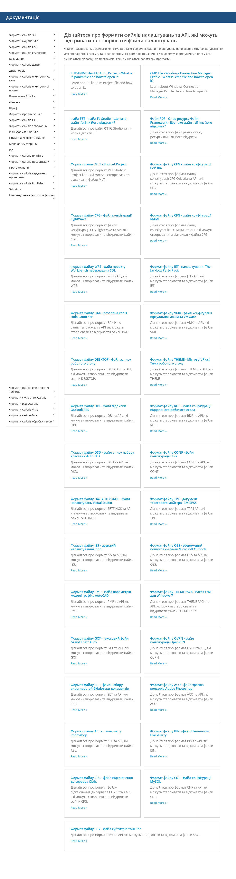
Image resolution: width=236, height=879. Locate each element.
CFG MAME (20, 251)
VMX (16, 376)
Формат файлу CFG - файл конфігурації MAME (180, 217)
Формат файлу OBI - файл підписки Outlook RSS (98, 408)
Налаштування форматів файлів (32, 196)
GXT (15, 287)
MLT (16, 305)
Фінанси (32, 102)
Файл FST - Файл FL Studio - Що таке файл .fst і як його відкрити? (98, 120)
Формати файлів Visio (32, 409)
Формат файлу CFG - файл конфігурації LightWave (101, 217)
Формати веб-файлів (32, 415)
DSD (16, 275)
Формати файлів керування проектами (32, 175)
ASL (15, 215)
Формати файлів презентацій (32, 161)
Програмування (32, 167)
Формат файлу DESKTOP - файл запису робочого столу (101, 361)
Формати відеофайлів (32, 403)
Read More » (79, 93)
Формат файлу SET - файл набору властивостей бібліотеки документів (100, 687)
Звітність (32, 189)
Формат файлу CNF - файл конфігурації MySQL (180, 780)
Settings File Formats (27, 204)
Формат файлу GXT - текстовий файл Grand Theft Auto (100, 640)
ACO (16, 210)
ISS (15, 293)
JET (15, 299)
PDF (32, 150)
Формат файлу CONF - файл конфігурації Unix (172, 454)
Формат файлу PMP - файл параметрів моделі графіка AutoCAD (101, 594)
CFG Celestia (21, 233)
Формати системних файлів (32, 397)
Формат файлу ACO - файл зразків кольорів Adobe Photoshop (177, 687)
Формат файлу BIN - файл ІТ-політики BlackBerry (179, 733)
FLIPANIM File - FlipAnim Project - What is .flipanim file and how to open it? (101, 75)
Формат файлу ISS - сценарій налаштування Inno (93, 547)
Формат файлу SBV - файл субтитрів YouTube (106, 829)
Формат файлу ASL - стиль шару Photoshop (96, 733)
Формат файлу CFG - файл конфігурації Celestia (180, 166)
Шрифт (32, 108)
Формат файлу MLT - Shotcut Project (99, 164)
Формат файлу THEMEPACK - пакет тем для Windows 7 (180, 594)
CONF (17, 263)
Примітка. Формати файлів (32, 138)
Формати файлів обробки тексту (32, 421)
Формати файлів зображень (32, 126)
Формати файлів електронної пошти (32, 88)
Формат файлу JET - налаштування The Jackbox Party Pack (180, 268)
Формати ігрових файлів (32, 114)
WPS (16, 382)
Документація (23, 17)
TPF (15, 370)
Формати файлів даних (32, 64)
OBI (15, 310)
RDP (15, 334)
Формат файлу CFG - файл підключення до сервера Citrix (102, 780)
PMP (16, 328)
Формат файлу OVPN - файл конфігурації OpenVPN (172, 640)
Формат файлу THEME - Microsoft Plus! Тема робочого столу (180, 361)
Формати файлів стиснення (32, 53)
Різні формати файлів (32, 132)
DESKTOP (19, 269)
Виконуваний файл (32, 96)
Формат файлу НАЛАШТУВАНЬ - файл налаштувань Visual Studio (100, 501)
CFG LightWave (23, 245)
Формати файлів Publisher (32, 183)
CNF (15, 257)
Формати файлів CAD (32, 47)
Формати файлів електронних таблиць (32, 389)
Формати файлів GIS (32, 120)
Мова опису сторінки (32, 144)
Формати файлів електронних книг (32, 78)
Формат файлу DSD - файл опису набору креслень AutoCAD (102, 454)
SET (15, 346)
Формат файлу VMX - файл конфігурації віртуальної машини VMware (181, 315)
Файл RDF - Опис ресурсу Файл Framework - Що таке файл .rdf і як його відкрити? (181, 122)
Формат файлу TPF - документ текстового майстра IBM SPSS (173, 501)
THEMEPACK (21, 364)
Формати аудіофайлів (32, 41)
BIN (15, 227)
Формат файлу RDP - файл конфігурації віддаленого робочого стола (180, 408)
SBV (15, 340)
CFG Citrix (19, 239)
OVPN (17, 322)
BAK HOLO (20, 222)
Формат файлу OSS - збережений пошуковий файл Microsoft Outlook (178, 547)
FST (15, 281)
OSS (15, 316)
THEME (17, 358)
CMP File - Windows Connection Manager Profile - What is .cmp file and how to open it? (181, 77)
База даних (32, 58)
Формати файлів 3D (32, 35)
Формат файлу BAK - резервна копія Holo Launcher (99, 315)
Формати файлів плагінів (32, 155)
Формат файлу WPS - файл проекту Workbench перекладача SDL (98, 268)
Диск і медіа (32, 70)
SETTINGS (19, 352)
